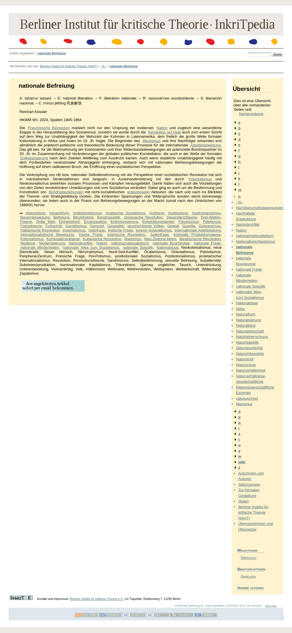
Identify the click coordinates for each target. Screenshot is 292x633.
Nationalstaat (167, 247)
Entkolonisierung (34, 158)
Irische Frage (90, 234)
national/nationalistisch (130, 243)
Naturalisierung (248, 320)
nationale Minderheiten (39, 247)
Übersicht (249, 557)
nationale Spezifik (138, 247)
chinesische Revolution (143, 217)
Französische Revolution (49, 128)
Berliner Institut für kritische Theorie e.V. (96, 599)
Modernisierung (52, 243)
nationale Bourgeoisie (171, 243)
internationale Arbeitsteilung (198, 230)
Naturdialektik (247, 342)
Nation (162, 128)
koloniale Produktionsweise (197, 234)
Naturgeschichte (249, 348)
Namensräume (251, 114)
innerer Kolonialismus (153, 230)
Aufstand (156, 213)
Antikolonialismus (87, 213)
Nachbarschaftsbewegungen (259, 208)
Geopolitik (115, 226)
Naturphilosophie (250, 353)
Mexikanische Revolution (200, 239)
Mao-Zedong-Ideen (160, 239)
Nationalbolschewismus (255, 241)
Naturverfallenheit (250, 370)
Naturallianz (246, 325)
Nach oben (270, 605)
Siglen (243, 501)
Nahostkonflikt (80, 243)
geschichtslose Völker (145, 226)
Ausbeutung (178, 213)
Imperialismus (73, 230)
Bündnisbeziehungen (66, 192)
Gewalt (173, 226)
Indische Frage (120, 230)
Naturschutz (246, 365)
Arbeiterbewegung (205, 145)
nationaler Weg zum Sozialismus (91, 247)
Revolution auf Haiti (164, 132)
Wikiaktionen (247, 550)
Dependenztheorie (182, 217)
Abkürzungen (249, 484)
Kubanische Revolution (102, 239)
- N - (103, 66)
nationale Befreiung (52, 53)
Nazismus (244, 404)
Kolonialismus (200, 179)
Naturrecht (244, 359)
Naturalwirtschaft (250, 331)
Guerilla (188, 226)
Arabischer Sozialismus (125, 213)
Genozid (97, 226)
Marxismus (151, 141)
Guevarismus (210, 226)
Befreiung (61, 217)
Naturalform (245, 314)
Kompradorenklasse (63, 239)
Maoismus (132, 239)
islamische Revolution (126, 234)
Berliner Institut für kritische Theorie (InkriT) (68, 66)
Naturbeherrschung (252, 336)
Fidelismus (212, 221)
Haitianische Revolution (40, 230)
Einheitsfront (69, 221)
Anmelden (248, 576)
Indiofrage (97, 230)
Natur (240, 309)
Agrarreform (59, 213)
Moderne (27, 243)
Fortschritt (53, 226)
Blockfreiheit (83, 217)
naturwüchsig (247, 398)
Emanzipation (95, 221)
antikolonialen (138, 192)
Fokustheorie (31, 226)
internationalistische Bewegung (47, 234)
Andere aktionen (250, 588)
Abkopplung (35, 213)
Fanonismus (188, 221)
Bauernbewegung (35, 217)
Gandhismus (76, 226)
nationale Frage (207, 243)
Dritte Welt (45, 221)
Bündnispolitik (108, 217)
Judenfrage (159, 234)
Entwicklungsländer (158, 221)
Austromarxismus (206, 213)
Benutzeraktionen (251, 569)
